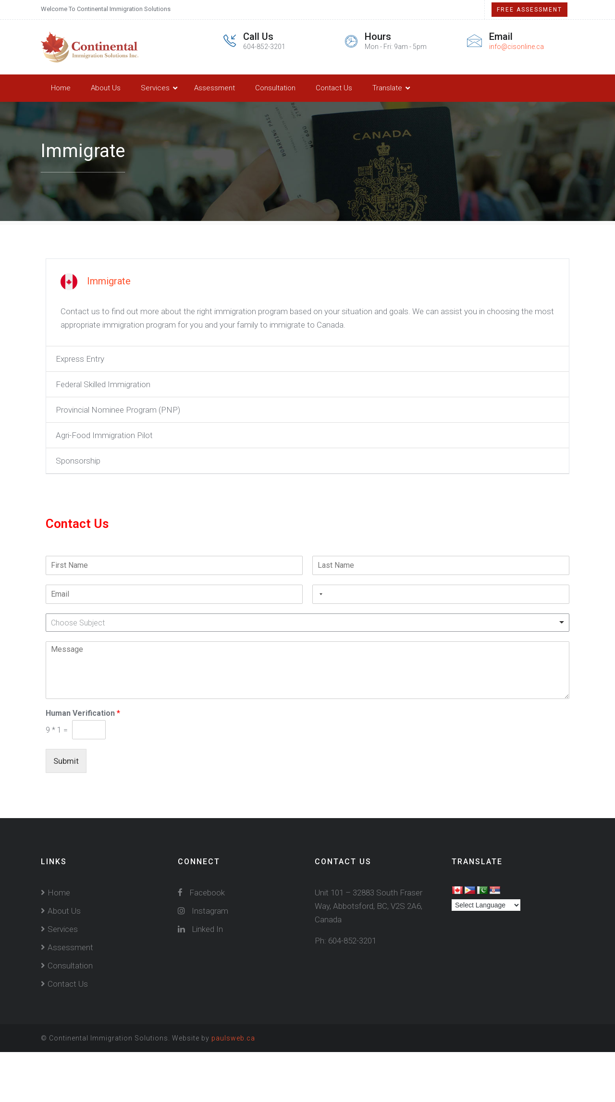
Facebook (201, 892)
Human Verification (83, 713)
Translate (387, 88)
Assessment (214, 88)
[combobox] (319, 594)
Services (155, 88)
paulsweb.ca (233, 1038)
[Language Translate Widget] (486, 905)
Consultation (275, 88)
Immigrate (109, 281)
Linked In (200, 929)
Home (61, 88)
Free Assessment (529, 9)
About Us (106, 88)
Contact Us (334, 88)
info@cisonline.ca (516, 46)
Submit (66, 761)
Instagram (203, 911)
